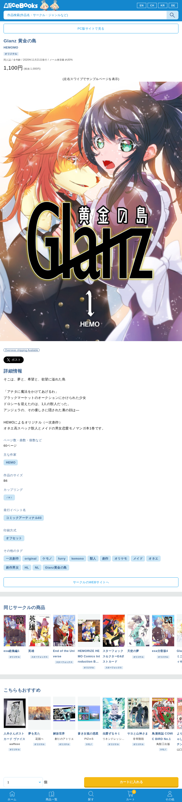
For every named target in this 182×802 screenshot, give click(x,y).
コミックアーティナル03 (23, 518)
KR (163, 5)
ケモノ (47, 558)
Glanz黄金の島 (56, 567)
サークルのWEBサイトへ (91, 582)
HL (27, 567)
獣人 (93, 558)
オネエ (153, 558)
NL (37, 567)
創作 (105, 558)
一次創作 (12, 558)
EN (142, 5)
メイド (138, 558)
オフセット (14, 538)
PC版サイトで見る (90, 28)
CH (152, 5)
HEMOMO (11, 47)
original (30, 558)
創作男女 (12, 567)
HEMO (10, 462)
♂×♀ (9, 497)
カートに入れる (131, 782)
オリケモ (120, 558)
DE (173, 5)
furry (62, 558)
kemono (78, 558)
